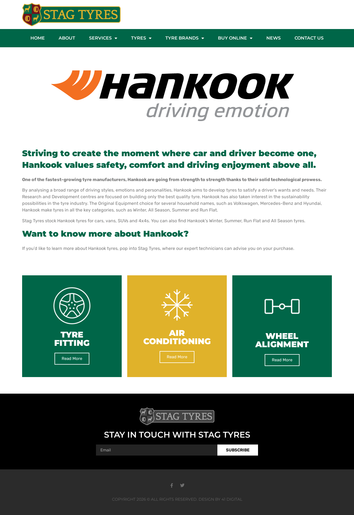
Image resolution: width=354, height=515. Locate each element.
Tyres (141, 38)
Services (103, 38)
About (67, 38)
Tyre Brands (184, 38)
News (273, 38)
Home (37, 38)
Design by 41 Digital (220, 499)
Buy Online (235, 38)
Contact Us (309, 38)
